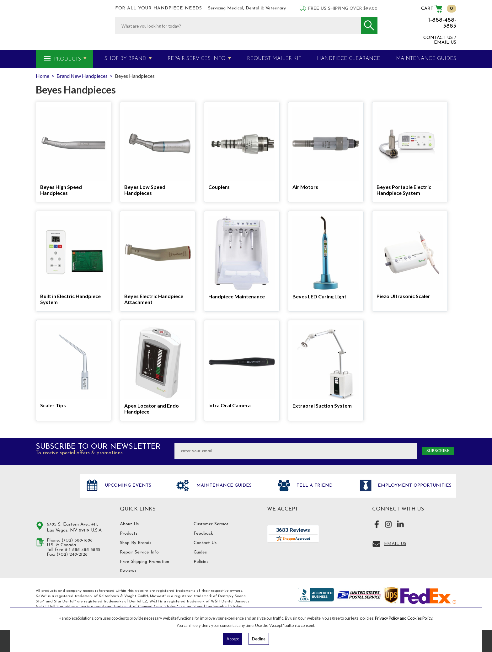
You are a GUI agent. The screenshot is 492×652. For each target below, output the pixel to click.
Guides (200, 552)
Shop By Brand (125, 58)
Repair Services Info (197, 58)
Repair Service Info (139, 552)
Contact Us (205, 543)
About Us (129, 524)
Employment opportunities (414, 486)
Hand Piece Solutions (54, 492)
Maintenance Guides (223, 486)
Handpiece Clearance (348, 58)
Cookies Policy (419, 618)
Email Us (395, 544)
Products (67, 59)
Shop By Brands (135, 543)
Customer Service (211, 524)
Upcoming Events (127, 486)
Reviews (128, 571)
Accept (233, 638)
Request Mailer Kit (274, 58)
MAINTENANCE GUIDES (426, 58)
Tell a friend (314, 486)
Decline (258, 638)
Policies (201, 561)
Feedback (203, 533)
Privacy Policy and (391, 618)
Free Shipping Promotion (144, 561)
